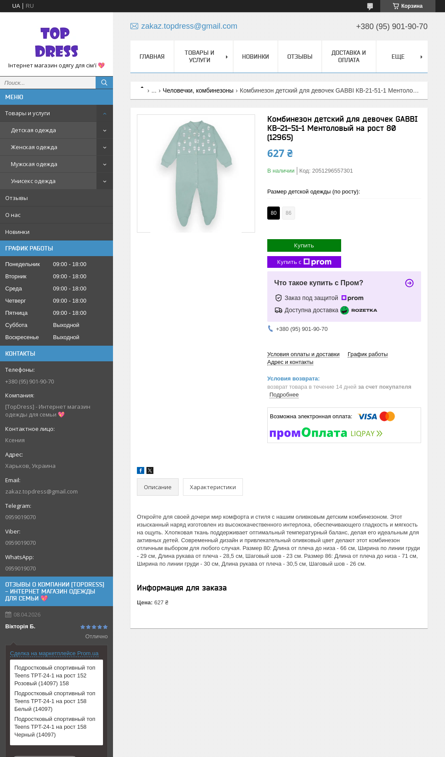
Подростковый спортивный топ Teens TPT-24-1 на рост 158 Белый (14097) (54, 701)
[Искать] (104, 82)
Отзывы (16, 198)
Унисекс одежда (33, 181)
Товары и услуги (27, 113)
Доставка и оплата (349, 56)
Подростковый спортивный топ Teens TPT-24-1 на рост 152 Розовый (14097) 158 (54, 675)
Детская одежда (33, 130)
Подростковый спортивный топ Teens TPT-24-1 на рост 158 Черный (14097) (54, 727)
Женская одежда (34, 147)
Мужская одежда (34, 164)
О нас (12, 215)
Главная (152, 56)
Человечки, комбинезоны (198, 90)
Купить (304, 245)
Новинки (17, 232)
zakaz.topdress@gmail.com (41, 491)
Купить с (304, 262)
